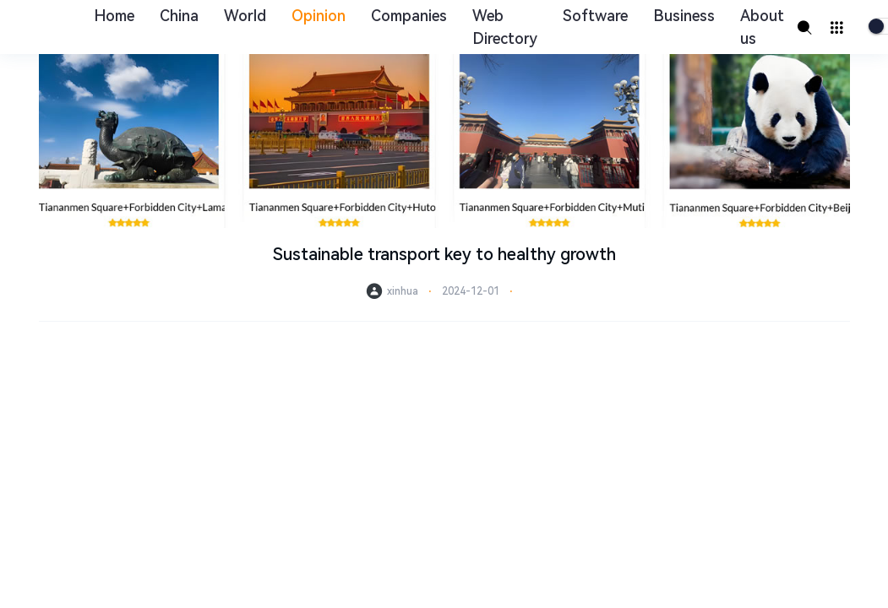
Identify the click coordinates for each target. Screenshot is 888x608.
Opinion (318, 15)
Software (595, 15)
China (179, 15)
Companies (409, 15)
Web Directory (504, 27)
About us (762, 27)
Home (114, 15)
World (245, 15)
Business (684, 15)
